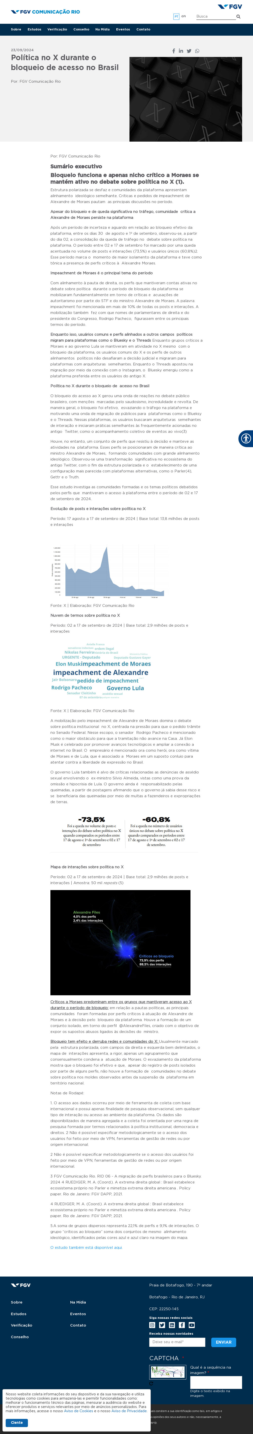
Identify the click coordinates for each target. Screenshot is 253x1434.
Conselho (81, 29)
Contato (143, 29)
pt (176, 16)
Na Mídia (102, 29)
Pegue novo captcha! (151, 1383)
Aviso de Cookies (78, 1411)
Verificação (57, 29)
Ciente (17, 1423)
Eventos (123, 29)
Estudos (34, 29)
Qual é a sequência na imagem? (210, 1370)
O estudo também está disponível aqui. (86, 1248)
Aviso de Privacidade (129, 1411)
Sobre (16, 29)
